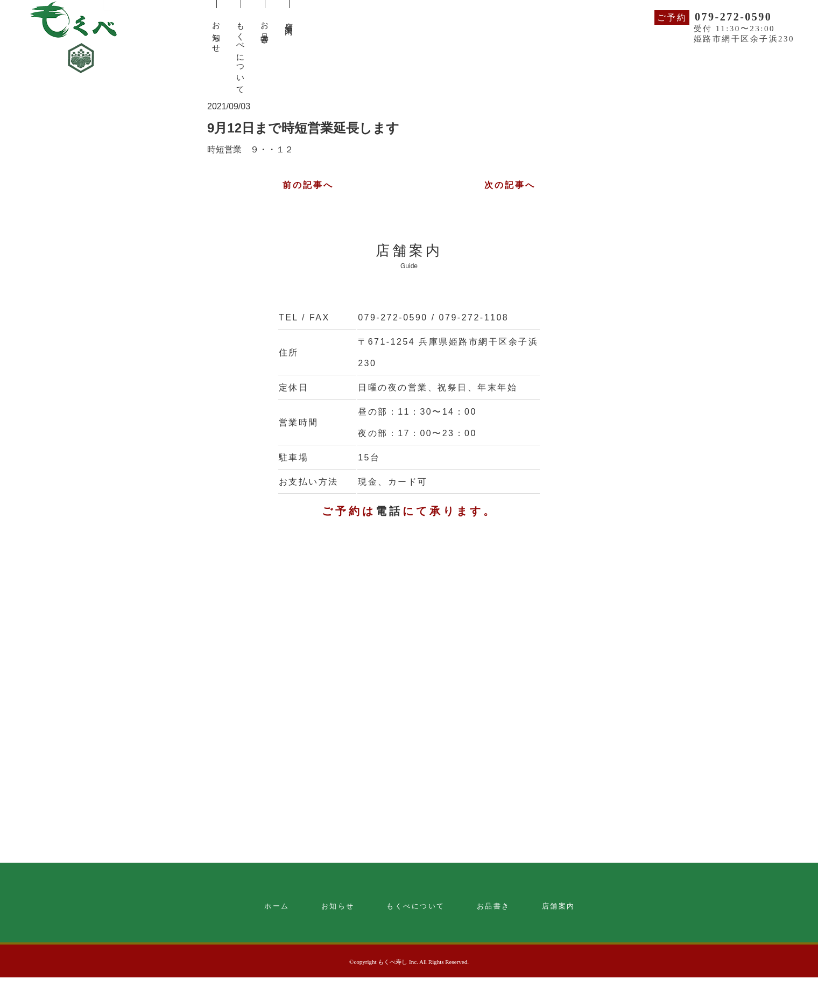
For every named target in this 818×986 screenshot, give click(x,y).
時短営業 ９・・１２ (250, 149)
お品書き (493, 906)
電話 (389, 511)
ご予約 (672, 17)
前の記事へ (308, 185)
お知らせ (338, 906)
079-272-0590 (733, 17)
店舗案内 (558, 906)
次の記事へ (510, 185)
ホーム (277, 906)
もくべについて (415, 906)
